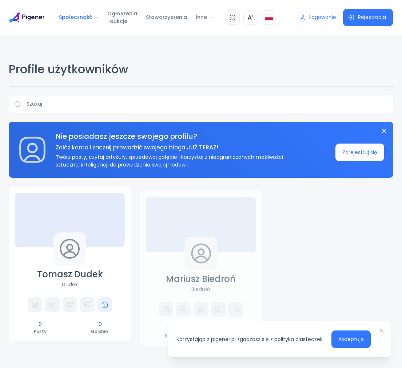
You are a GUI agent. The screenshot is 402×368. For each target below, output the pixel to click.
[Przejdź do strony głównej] (26, 17)
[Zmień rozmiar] (250, 17)
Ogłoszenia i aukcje (122, 17)
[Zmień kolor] (232, 17)
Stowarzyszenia (166, 17)
